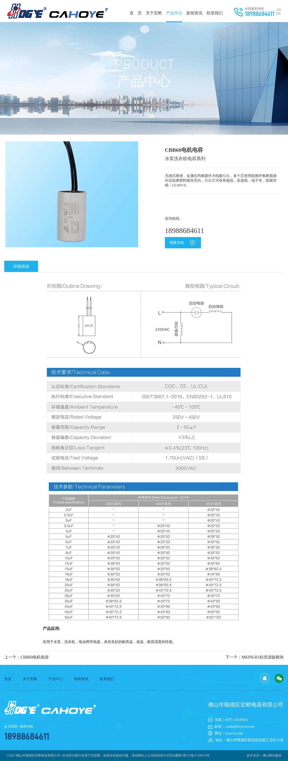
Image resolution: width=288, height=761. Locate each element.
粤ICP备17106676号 (196, 755)
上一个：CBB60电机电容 (26, 657)
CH (279, 10)
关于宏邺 (154, 13)
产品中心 (174, 16)
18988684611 (259, 14)
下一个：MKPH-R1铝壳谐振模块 (254, 657)
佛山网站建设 (272, 755)
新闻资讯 (194, 13)
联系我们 (215, 13)
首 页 (136, 13)
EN (279, 13)
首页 (7, 679)
